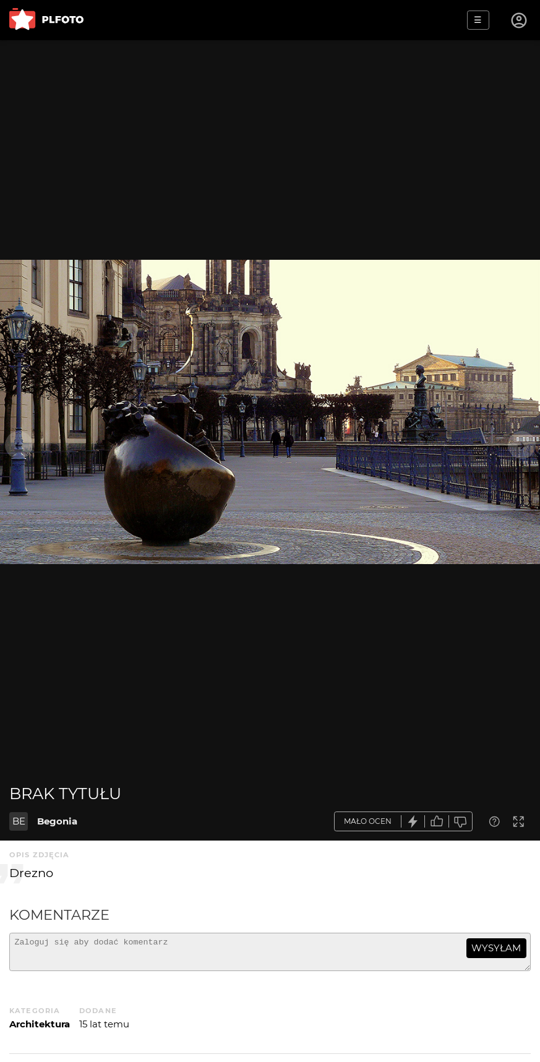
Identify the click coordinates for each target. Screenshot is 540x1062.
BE (18, 821)
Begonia (57, 821)
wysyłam (496, 948)
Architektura (39, 1029)
